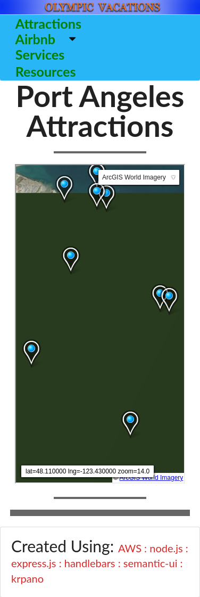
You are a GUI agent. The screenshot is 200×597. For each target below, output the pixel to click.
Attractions (48, 23)
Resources (45, 71)
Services (40, 54)
